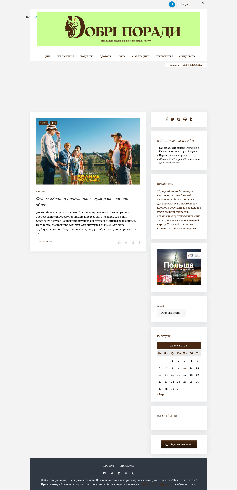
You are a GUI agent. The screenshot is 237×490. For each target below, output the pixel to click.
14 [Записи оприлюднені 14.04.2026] (166, 374)
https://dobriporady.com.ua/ (157, 484)
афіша (43, 123)
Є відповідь (187, 56)
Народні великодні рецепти (174, 155)
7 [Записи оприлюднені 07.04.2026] (166, 367)
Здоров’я (105, 56)
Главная (174, 65)
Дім (47, 56)
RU (28, 16)
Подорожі (86, 56)
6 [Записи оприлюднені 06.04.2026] (160, 367)
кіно (53, 123)
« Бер (160, 394)
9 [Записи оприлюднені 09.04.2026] (178, 367)
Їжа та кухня (65, 56)
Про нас (108, 465)
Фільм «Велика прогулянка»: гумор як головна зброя (87, 201)
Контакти (127, 465)
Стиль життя (164, 56)
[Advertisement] (118, 89)
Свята (122, 56)
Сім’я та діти (140, 56)
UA (35, 16)
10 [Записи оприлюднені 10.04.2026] (184, 367)
